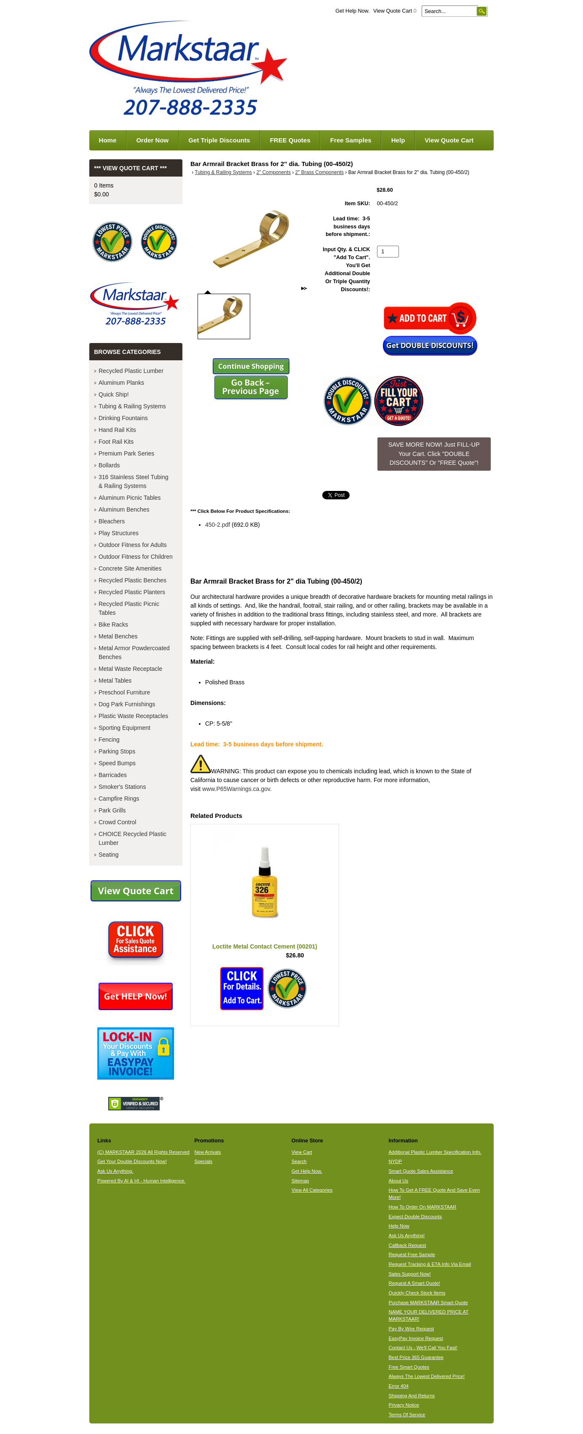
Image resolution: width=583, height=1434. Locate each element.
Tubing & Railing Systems (223, 172)
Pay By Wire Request (411, 1328)
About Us (399, 1180)
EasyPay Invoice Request (416, 1338)
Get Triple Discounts (219, 140)
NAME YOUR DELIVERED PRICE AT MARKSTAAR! (429, 1315)
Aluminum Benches (124, 509)
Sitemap (300, 1180)
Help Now (399, 1225)
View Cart (302, 1152)
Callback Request (407, 1245)
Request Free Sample (412, 1254)
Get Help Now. (352, 11)
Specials (203, 1161)
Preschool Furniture (124, 692)
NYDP (395, 1161)
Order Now (152, 140)
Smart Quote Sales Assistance (421, 1171)
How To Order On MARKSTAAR (423, 1206)
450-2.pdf (217, 524)
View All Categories (312, 1190)
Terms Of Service (407, 1414)
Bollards (109, 465)
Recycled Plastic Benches (132, 580)
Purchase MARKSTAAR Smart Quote (428, 1302)
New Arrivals (207, 1152)
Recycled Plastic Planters (132, 592)
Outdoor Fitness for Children (136, 556)
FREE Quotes (290, 140)
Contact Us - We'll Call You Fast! (423, 1347)
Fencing (109, 739)
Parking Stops (117, 751)
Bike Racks (113, 624)
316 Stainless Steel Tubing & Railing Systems (133, 481)
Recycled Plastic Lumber (131, 370)
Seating (108, 854)
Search (299, 1161)
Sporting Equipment (124, 727)
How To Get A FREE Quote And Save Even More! (434, 1193)
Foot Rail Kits (116, 441)
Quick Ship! (114, 394)
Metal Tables (115, 680)
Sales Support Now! (410, 1273)
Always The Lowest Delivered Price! (427, 1376)
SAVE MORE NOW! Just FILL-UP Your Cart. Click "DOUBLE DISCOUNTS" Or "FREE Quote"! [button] (434, 453)
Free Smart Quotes (409, 1367)
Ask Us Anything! (407, 1235)
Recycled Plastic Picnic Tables (129, 608)
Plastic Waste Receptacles (133, 716)
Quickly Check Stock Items (417, 1292)
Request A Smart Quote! (414, 1283)
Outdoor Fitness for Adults (133, 544)
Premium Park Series (126, 453)
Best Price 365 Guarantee (416, 1357)
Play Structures (119, 533)
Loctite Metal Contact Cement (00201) (264, 946)
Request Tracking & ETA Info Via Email (430, 1264)
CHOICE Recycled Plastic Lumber (132, 838)
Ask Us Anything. (115, 1171)
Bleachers (112, 521)
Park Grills (112, 810)
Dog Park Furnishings (127, 704)
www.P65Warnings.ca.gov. (237, 788)
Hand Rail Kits (117, 429)
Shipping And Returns (412, 1395)
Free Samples (351, 140)
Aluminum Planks (121, 382)
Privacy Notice (404, 1404)
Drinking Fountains (123, 418)
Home (108, 140)
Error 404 (399, 1385)
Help (398, 140)
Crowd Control (117, 822)
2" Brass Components (319, 172)
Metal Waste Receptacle (130, 668)
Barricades (113, 775)
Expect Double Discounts (415, 1216)
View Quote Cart (395, 11)
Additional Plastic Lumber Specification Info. (435, 1152)
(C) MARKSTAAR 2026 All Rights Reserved (143, 1152)
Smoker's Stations (122, 786)
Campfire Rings (119, 798)
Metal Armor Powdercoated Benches (134, 652)
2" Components (274, 172)
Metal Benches (118, 636)
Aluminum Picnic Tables (130, 497)
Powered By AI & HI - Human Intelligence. (141, 1180)
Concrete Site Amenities (130, 568)
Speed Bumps (117, 763)
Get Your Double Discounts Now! (132, 1161)
